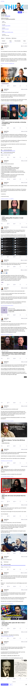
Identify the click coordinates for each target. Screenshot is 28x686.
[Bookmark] (20, 86)
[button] (14, 115)
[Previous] (23, 43)
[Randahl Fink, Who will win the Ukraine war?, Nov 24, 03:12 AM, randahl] (14, 563)
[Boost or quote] (8, 86)
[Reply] (2, 86)
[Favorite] (14, 86)
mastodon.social (7, 16)
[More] (26, 86)
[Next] (26, 43)
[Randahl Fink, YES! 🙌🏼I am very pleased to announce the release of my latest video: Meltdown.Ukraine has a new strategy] (14, 66)
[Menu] (26, 12)
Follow (20, 12)
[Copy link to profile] (24, 12)
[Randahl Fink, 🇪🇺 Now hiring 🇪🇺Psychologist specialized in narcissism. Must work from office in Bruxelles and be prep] (14, 277)
